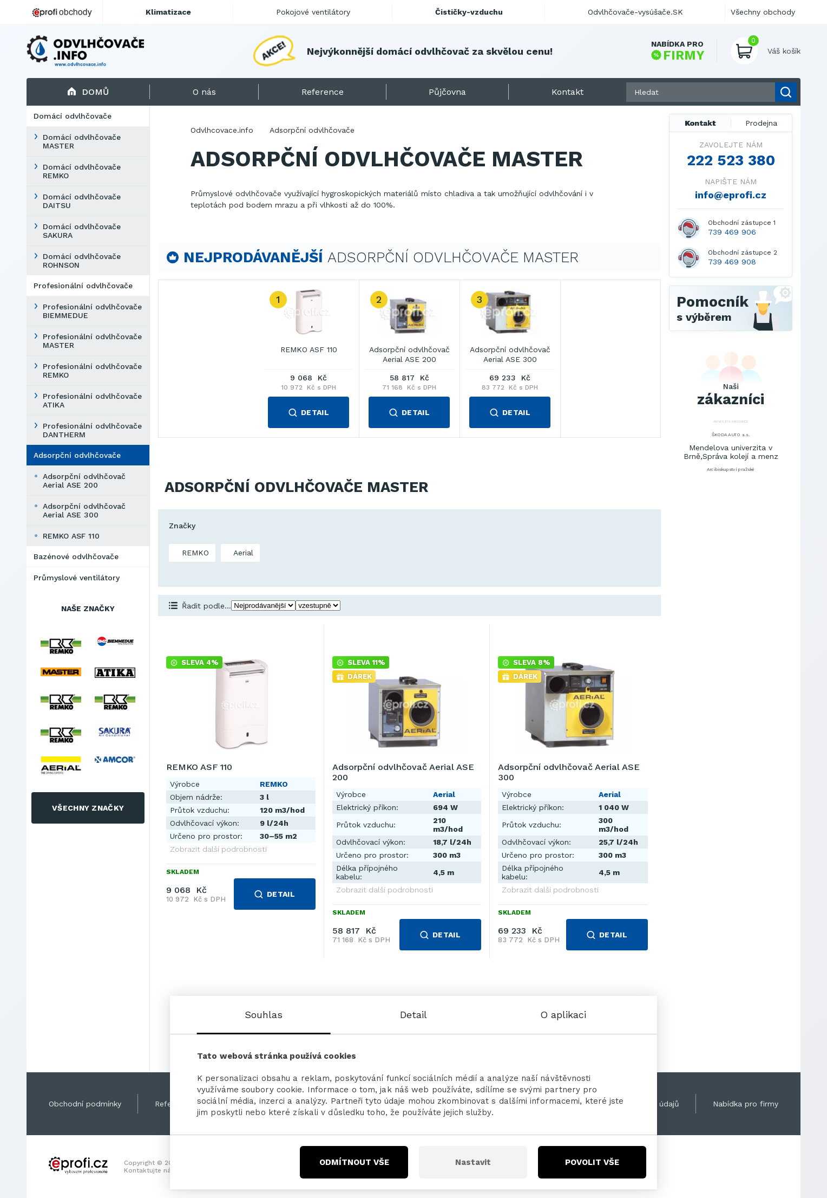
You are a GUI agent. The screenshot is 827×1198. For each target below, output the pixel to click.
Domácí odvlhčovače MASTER (82, 141)
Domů (88, 92)
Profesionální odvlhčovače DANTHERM (92, 430)
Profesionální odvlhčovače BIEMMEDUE (92, 311)
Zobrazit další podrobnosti (218, 849)
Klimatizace (168, 12)
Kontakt (700, 123)
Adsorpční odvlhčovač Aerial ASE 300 (84, 510)
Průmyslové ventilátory (77, 577)
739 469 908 (732, 261)
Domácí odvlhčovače (72, 116)
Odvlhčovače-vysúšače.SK (635, 12)
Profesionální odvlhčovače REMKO (92, 370)
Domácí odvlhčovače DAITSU (82, 201)
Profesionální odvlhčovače (83, 285)
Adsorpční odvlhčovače (77, 455)
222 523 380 (731, 160)
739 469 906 (732, 232)
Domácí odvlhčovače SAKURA (82, 230)
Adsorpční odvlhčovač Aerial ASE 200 (84, 480)
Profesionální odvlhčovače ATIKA (92, 400)
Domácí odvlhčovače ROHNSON (82, 260)
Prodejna (761, 123)
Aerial (242, 552)
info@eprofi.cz (730, 194)
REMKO (194, 552)
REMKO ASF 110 (71, 536)
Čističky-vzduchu (469, 12)
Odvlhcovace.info (222, 130)
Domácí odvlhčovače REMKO (82, 171)
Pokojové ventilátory (313, 12)
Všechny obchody (763, 12)
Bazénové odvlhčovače (76, 556)
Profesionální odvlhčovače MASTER (92, 340)
